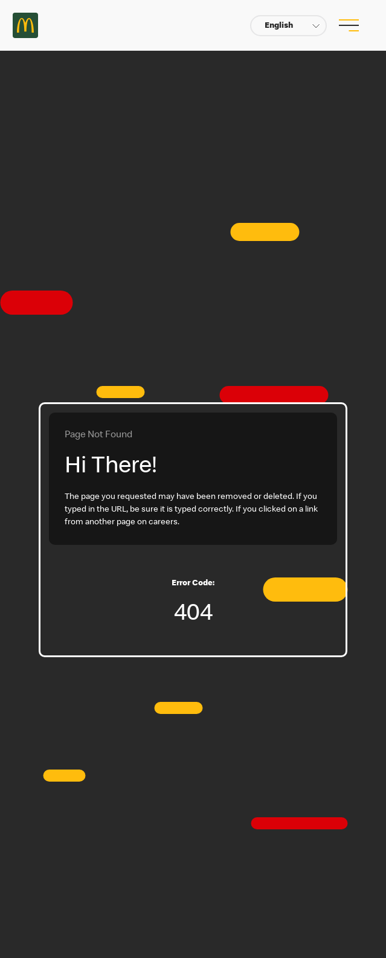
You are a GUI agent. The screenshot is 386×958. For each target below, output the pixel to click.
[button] (288, 25)
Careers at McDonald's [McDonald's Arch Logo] (25, 25)
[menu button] (347, 25)
